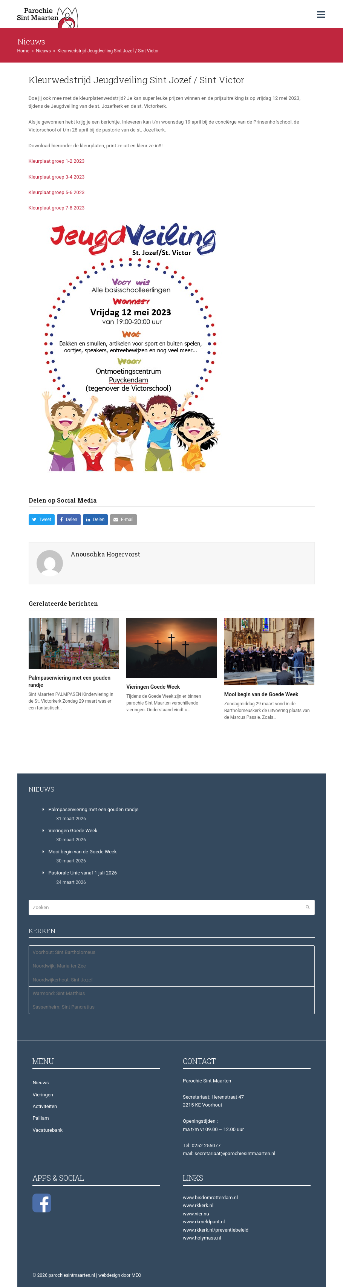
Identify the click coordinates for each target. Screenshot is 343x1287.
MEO (136, 1275)
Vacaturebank (47, 1130)
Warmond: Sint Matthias (58, 993)
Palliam (40, 1118)
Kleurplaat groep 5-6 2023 (57, 192)
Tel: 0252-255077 (201, 1145)
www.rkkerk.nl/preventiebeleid (215, 1230)
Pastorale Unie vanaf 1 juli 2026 (82, 873)
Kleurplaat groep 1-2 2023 (57, 161)
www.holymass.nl (202, 1238)
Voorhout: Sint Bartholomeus (63, 952)
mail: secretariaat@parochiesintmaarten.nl (229, 1153)
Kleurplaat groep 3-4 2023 (57, 177)
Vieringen (42, 1094)
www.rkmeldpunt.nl (204, 1221)
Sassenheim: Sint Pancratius (63, 1007)
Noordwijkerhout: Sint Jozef (62, 980)
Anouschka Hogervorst (105, 554)
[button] (321, 14)
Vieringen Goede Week (153, 687)
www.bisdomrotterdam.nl (210, 1197)
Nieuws (40, 1082)
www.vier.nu (196, 1214)
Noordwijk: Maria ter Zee (59, 966)
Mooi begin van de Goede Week (261, 694)
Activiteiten (44, 1106)
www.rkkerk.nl (198, 1205)
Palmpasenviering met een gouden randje (93, 809)
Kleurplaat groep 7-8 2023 (57, 208)
